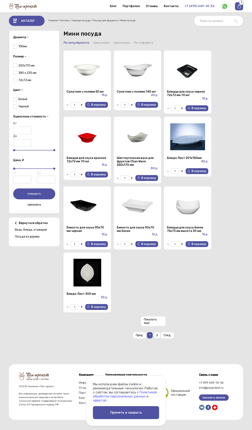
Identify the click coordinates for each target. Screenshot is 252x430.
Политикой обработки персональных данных (125, 394)
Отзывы (152, 6)
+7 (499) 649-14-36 (199, 6)
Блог (113, 6)
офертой (99, 400)
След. (167, 335)
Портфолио (131, 6)
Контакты (171, 6)
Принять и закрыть (126, 412)
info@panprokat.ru (211, 388)
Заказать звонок (213, 397)
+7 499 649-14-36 (211, 383)
